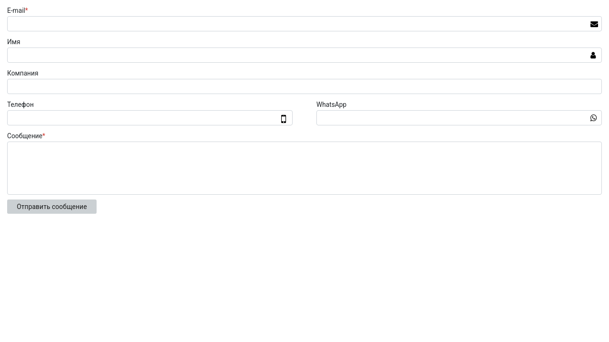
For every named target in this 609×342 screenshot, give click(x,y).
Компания (23, 73)
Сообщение (27, 136)
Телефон (20, 104)
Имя (13, 42)
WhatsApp (331, 104)
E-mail (18, 10)
